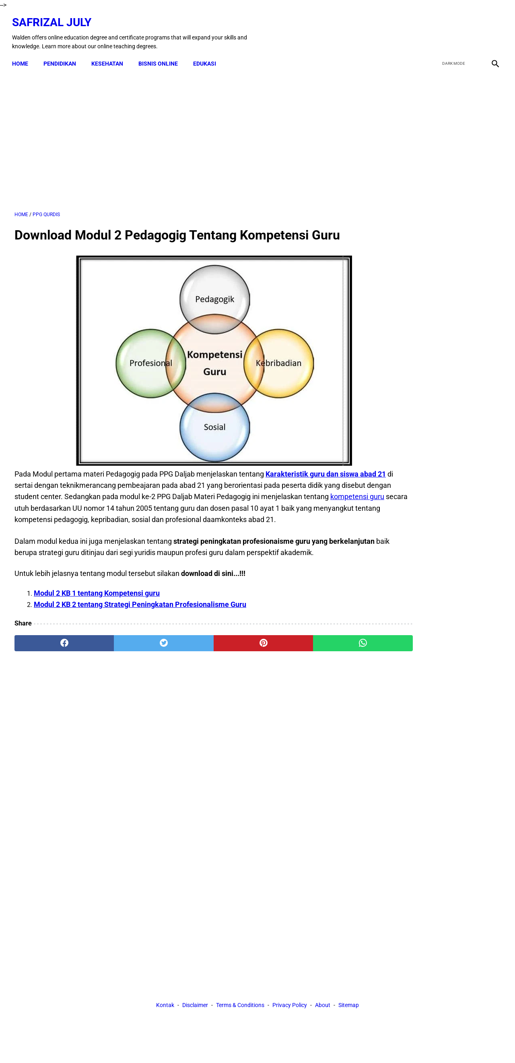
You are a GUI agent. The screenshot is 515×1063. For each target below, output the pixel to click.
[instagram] (492, 29)
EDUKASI (207, 57)
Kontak (165, 736)
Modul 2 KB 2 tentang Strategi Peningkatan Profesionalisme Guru (140, 623)
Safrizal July (54, 18)
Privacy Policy (289, 736)
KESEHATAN (110, 57)
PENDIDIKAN (62, 57)
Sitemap (348, 736)
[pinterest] (219, 662)
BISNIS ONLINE (160, 57)
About (322, 736)
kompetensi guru (155, 504)
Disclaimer (195, 736)
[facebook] (435, 29)
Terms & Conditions (240, 736)
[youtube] (473, 29)
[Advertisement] (177, 136)
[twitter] (454, 29)
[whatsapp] (300, 662)
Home (22, 57)
